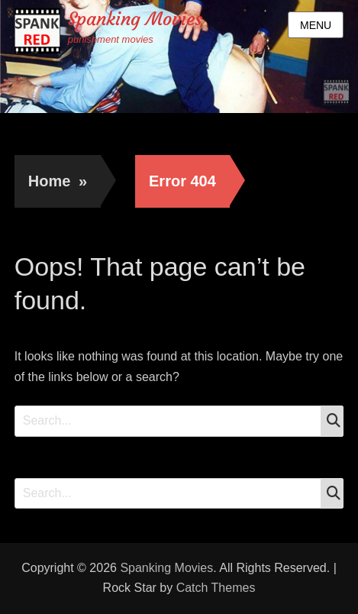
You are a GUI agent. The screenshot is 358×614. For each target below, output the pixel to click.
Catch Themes (216, 587)
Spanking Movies (135, 19)
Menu (315, 25)
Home (57, 181)
